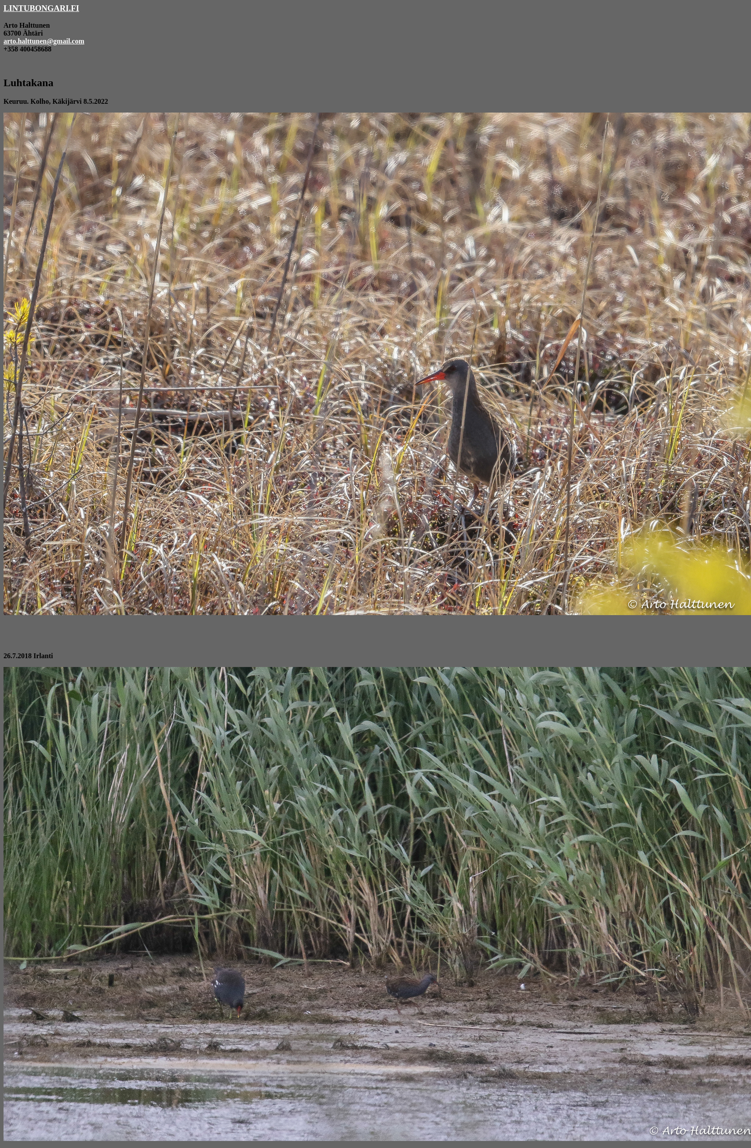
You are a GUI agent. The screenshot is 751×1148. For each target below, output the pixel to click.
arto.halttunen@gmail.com (44, 41)
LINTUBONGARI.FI (41, 8)
